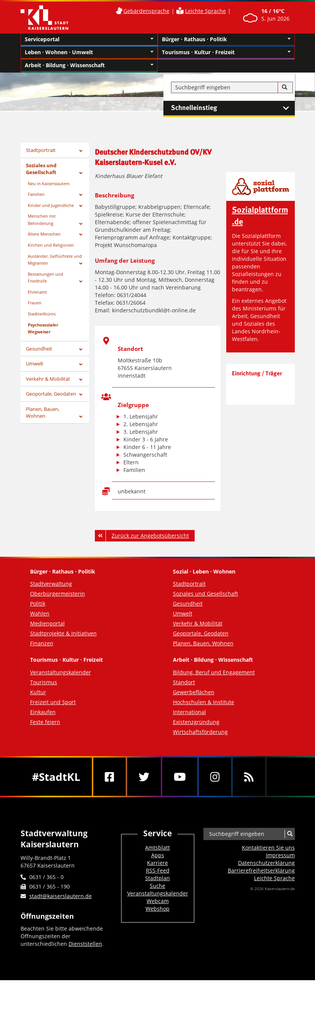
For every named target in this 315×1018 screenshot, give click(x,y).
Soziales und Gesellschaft (41, 169)
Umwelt (34, 363)
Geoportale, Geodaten (51, 393)
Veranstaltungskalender (60, 672)
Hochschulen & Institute (203, 702)
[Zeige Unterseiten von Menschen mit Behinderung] (80, 224)
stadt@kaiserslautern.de (60, 896)
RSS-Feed (157, 870)
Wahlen (40, 613)
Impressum (280, 855)
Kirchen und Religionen (51, 245)
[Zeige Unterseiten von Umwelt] (80, 364)
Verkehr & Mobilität (48, 378)
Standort (184, 682)
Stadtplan (157, 878)
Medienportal (47, 623)
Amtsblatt (157, 847)
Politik (37, 603)
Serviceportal (89, 39)
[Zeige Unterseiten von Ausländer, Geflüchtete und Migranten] (80, 263)
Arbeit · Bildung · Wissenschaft (89, 65)
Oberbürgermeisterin (57, 593)
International (189, 712)
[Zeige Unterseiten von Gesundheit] (80, 349)
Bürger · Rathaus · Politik (226, 39)
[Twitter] (144, 777)
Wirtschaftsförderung (200, 731)
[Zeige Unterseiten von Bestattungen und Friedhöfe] (80, 281)
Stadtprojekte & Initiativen (63, 633)
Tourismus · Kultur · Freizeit (226, 52)
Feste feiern (45, 722)
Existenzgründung (196, 722)
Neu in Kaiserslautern (49, 183)
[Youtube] (179, 777)
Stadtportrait (41, 150)
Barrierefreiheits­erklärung (261, 870)
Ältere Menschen (44, 234)
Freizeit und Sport (53, 702)
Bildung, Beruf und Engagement (214, 672)
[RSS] (249, 777)
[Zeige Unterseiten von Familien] (80, 195)
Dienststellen (85, 943)
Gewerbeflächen (193, 692)
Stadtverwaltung (51, 583)
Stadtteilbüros (42, 314)
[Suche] (284, 87)
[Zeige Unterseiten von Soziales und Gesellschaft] (80, 173)
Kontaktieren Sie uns (268, 847)
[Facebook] (109, 777)
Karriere (157, 862)
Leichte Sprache (205, 11)
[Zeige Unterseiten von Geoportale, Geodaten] (80, 394)
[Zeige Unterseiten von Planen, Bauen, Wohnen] (80, 416)
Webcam (158, 901)
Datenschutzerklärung (266, 862)
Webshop (157, 908)
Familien (36, 194)
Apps (157, 855)
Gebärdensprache (146, 11)
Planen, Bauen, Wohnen (42, 413)
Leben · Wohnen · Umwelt (89, 52)
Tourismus (43, 682)
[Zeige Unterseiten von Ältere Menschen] (80, 234)
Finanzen (41, 643)
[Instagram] (215, 777)
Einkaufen (43, 712)
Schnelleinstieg (233, 108)
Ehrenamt (37, 292)
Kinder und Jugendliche (51, 205)
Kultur (38, 692)
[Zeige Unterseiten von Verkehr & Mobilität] (80, 379)
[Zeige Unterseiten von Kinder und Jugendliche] (80, 206)
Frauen (35, 302)
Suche (157, 885)
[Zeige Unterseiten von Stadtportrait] (80, 151)
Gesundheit (39, 348)
